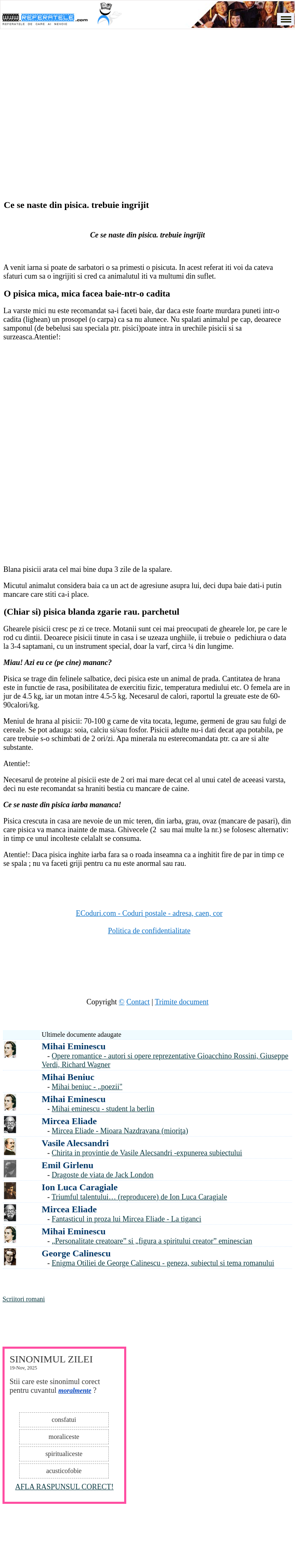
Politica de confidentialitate (149, 931)
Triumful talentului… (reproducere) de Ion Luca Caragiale (139, 1197)
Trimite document (182, 1002)
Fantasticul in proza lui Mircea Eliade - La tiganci (126, 1219)
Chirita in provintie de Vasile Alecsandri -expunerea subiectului (147, 1153)
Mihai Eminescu (73, 1046)
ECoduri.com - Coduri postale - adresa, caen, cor (149, 913)
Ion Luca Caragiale (80, 1187)
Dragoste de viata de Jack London (102, 1175)
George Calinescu (76, 1253)
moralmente (74, 1390)
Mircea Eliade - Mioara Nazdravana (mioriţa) (120, 1131)
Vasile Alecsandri (75, 1143)
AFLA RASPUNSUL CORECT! (64, 1487)
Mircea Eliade (69, 1121)
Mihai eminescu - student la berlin (103, 1109)
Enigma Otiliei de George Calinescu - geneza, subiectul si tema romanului (163, 1263)
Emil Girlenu (67, 1165)
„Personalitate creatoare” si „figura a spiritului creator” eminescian (152, 1241)
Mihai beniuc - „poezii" (87, 1087)
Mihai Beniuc (68, 1077)
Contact (138, 1002)
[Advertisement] (148, 102)
